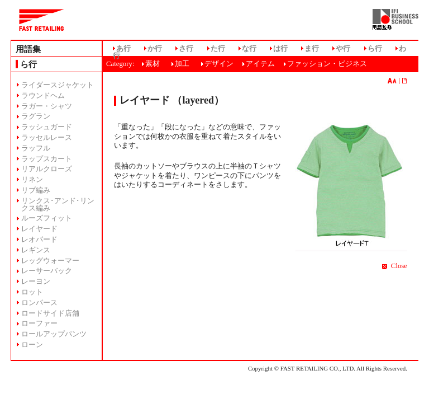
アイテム (260, 64)
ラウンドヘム (43, 96)
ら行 (375, 49)
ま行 (311, 49)
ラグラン (35, 116)
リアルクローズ (46, 169)
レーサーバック (46, 271)
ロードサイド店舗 (50, 313)
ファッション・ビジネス (327, 64)
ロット (32, 292)
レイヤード (39, 229)
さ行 (186, 49)
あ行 (123, 49)
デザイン (218, 64)
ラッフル (35, 148)
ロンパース (39, 303)
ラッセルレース (46, 138)
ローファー (39, 323)
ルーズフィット (46, 218)
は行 (280, 49)
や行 (343, 49)
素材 (152, 64)
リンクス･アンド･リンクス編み (57, 204)
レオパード (39, 239)
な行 (249, 49)
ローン (32, 345)
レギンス (35, 250)
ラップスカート (46, 159)
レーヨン (35, 281)
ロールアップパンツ (54, 334)
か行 (154, 49)
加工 (182, 64)
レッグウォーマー (50, 261)
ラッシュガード (46, 127)
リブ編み (35, 190)
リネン (32, 180)
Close (399, 266)
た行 (218, 49)
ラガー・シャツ (46, 106)
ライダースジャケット (57, 85)
